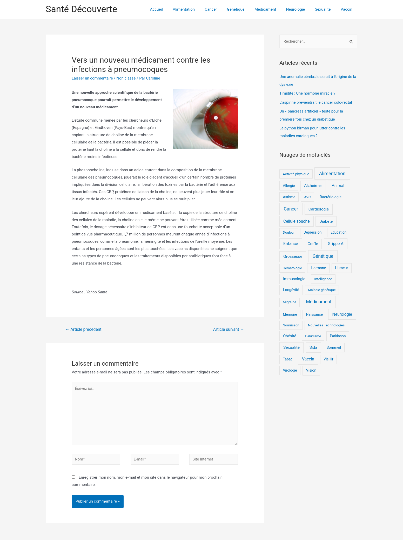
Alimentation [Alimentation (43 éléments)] (332, 172)
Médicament (273, 9)
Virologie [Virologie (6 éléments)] (290, 369)
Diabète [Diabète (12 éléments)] (326, 220)
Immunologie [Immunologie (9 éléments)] (294, 277)
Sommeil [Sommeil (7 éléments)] (334, 346)
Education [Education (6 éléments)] (338, 231)
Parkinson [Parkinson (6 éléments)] (338, 335)
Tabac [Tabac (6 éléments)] (287, 358)
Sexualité (326, 9)
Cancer (223, 9)
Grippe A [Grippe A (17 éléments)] (336, 242)
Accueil (172, 9)
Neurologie (300, 9)
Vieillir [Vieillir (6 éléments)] (328, 358)
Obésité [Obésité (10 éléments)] (289, 335)
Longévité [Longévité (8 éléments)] (291, 289)
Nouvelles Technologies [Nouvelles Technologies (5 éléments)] (326, 324)
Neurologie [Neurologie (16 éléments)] (342, 313)
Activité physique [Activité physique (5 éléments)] (296, 173)
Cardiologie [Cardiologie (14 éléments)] (318, 208)
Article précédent (83, 329)
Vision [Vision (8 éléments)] (311, 369)
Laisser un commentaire (92, 78)
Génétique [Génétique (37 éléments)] (323, 255)
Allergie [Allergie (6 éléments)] (289, 184)
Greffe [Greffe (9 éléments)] (313, 242)
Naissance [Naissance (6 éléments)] (314, 313)
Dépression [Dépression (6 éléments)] (312, 231)
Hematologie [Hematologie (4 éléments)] (292, 267)
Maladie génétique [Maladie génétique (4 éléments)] (321, 289)
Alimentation (198, 9)
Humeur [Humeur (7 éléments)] (341, 267)
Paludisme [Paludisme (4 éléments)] (313, 335)
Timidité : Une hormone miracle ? (307, 93)
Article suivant (228, 329)
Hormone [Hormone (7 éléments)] (318, 267)
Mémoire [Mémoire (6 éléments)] (290, 313)
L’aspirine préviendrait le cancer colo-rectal (316, 102)
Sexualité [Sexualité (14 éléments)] (291, 346)
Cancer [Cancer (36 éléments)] (291, 207)
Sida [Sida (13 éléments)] (313, 346)
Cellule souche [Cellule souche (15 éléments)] (296, 220)
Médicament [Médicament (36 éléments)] (319, 300)
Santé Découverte (81, 9)
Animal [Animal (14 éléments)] (338, 184)
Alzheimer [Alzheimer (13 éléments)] (313, 184)
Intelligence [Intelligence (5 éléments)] (323, 278)
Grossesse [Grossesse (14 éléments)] (292, 255)
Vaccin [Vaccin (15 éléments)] (308, 357)
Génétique (245, 9)
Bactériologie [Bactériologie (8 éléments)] (330, 196)
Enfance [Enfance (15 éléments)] (290, 242)
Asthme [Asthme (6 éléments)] (289, 196)
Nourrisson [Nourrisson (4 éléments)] (291, 324)
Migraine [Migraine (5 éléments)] (289, 301)
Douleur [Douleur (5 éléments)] (289, 231)
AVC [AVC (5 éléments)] (307, 196)
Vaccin (347, 9)
